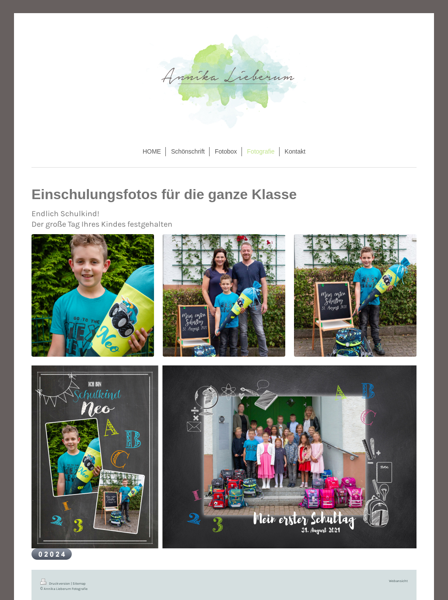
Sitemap (79, 583)
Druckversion (55, 583)
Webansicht (398, 581)
